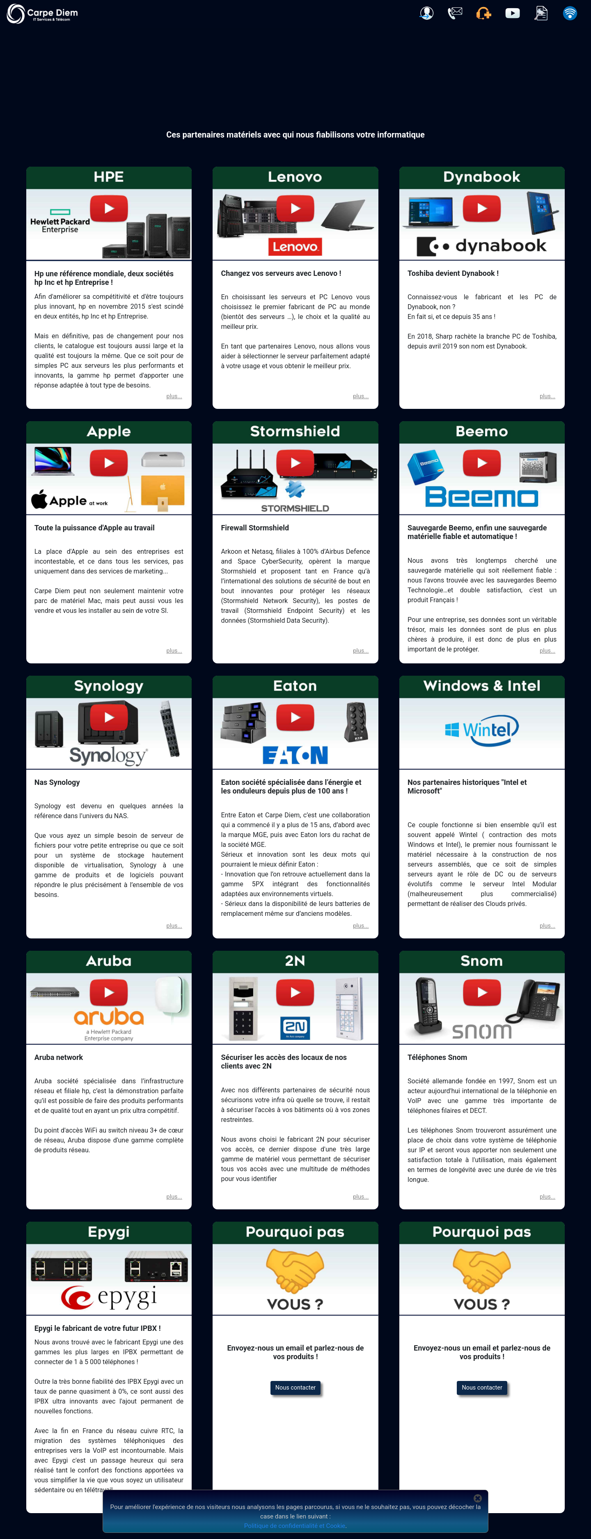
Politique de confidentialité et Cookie (294, 1526)
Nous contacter (295, 1387)
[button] (426, 13)
